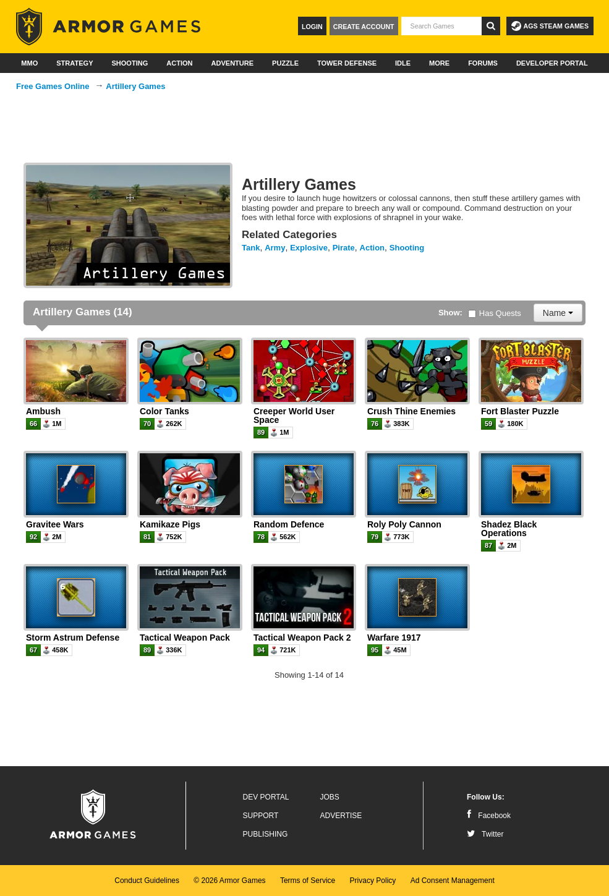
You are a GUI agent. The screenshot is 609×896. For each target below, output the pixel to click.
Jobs (329, 797)
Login (312, 26)
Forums (483, 63)
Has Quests (494, 313)
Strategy (74, 63)
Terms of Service (307, 880)
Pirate (344, 247)
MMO (29, 63)
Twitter (485, 834)
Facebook (489, 815)
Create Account (363, 26)
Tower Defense (347, 63)
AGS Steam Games (550, 26)
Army (275, 247)
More (439, 63)
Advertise (341, 815)
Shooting (129, 63)
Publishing (265, 834)
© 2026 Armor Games (229, 880)
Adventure (232, 63)
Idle (403, 63)
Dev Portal (266, 797)
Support (261, 815)
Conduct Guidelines (146, 880)
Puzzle (285, 63)
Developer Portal (552, 63)
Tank (251, 247)
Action (179, 63)
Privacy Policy (373, 880)
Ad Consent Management (453, 880)
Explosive (309, 247)
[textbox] (441, 26)
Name (558, 313)
